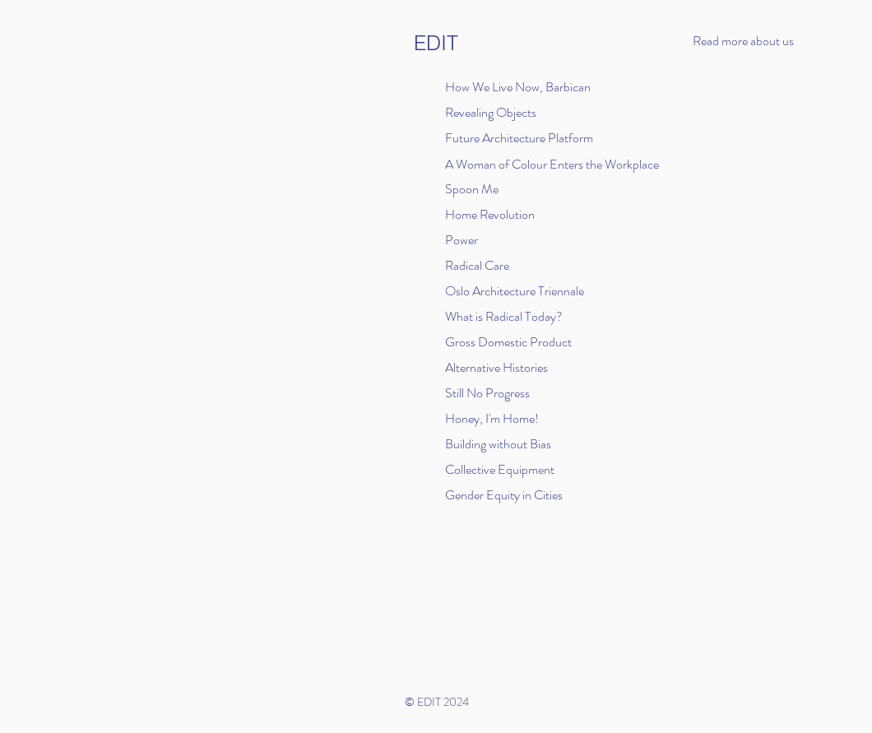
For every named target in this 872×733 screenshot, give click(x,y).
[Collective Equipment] (577, 469)
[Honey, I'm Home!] (501, 418)
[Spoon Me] (493, 188)
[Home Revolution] (493, 214)
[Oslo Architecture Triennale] (518, 290)
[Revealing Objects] (493, 112)
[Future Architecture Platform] (530, 137)
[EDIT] (436, 43)
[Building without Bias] (518, 443)
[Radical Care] (518, 265)
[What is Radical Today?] (509, 316)
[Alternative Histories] (501, 367)
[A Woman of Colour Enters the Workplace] (561, 163)
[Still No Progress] (501, 392)
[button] (762, 41)
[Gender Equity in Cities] (518, 494)
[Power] (518, 239)
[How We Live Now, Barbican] (523, 86)
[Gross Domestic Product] (518, 341)
